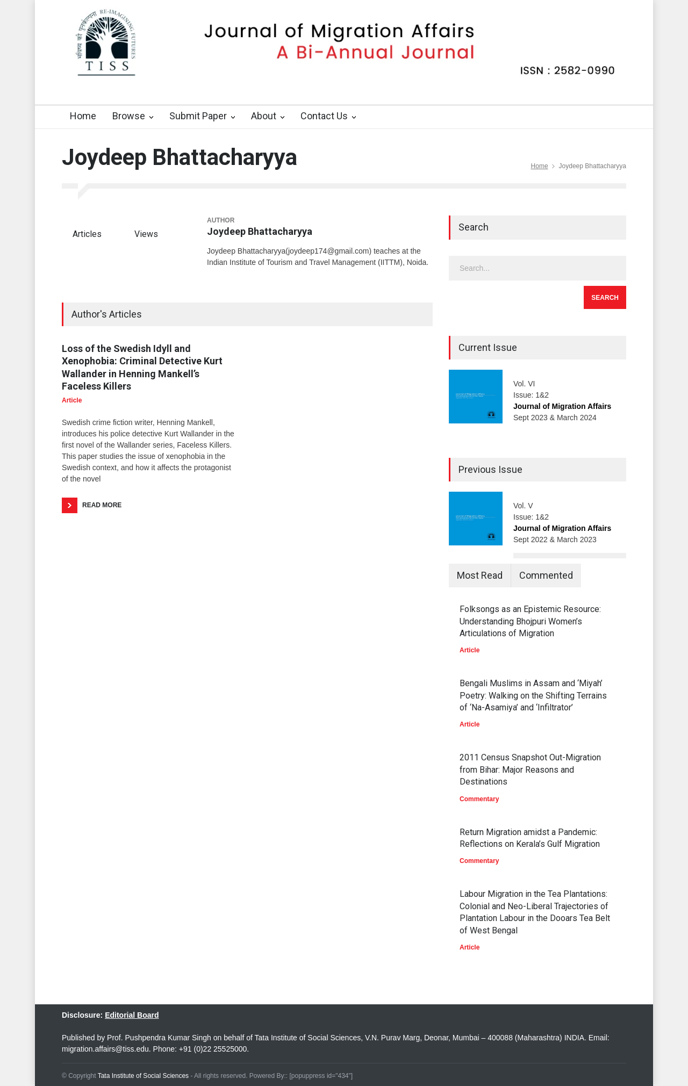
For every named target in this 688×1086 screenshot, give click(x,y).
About (263, 115)
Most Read (480, 575)
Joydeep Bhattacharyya (259, 231)
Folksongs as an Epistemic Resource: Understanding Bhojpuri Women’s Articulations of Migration (530, 621)
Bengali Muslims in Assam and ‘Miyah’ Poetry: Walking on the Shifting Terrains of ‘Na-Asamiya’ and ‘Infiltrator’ (533, 695)
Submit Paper (198, 115)
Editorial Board (132, 1015)
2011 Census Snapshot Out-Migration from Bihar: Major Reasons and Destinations (530, 769)
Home (83, 115)
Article (72, 400)
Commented (546, 575)
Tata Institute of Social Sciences (143, 1076)
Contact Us (324, 115)
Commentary (479, 799)
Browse (128, 115)
